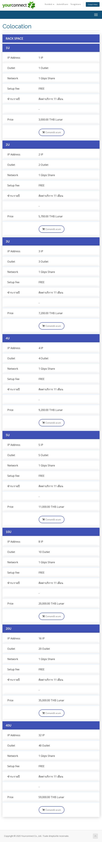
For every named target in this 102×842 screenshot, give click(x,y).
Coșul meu (92, 4)
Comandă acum (51, 132)
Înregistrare (76, 4)
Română (49, 4)
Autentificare (62, 4)
